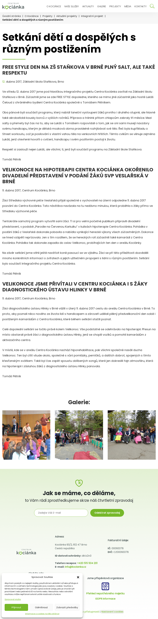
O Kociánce (54, 6)
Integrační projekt (92, 16)
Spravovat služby (13, 599)
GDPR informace (105, 599)
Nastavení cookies (112, 611)
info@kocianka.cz (75, 567)
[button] (78, 577)
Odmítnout (41, 607)
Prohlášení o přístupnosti (84, 611)
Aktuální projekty (66, 16)
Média (127, 6)
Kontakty (141, 6)
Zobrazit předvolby (67, 607)
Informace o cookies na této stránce (42, 613)
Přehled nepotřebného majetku (105, 593)
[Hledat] (152, 6)
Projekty (115, 6)
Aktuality (88, 6)
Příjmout (16, 607)
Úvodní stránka (11, 16)
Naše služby (71, 6)
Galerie (101, 6)
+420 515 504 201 (87, 563)
